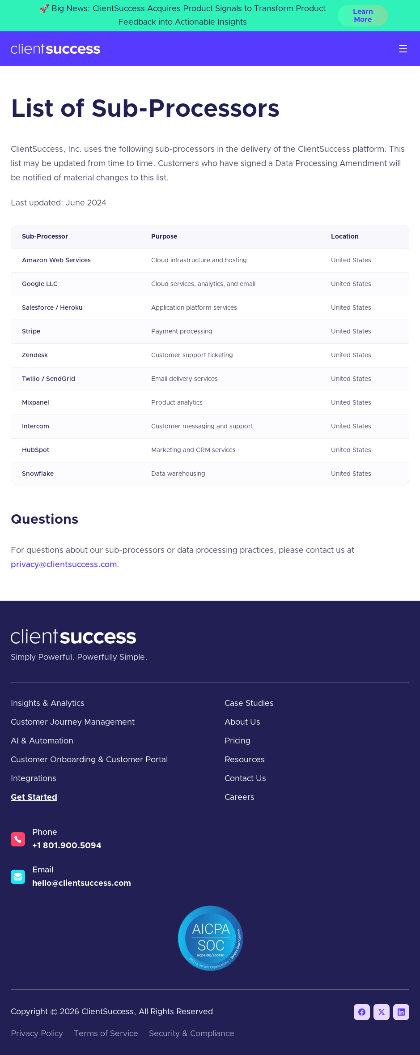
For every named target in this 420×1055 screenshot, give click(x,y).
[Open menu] (403, 49)
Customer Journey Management (73, 722)
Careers (240, 798)
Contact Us (245, 779)
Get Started (34, 798)
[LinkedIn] (401, 1012)
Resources (245, 760)
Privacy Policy (37, 1034)
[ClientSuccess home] (55, 49)
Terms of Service (106, 1034)
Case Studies (249, 704)
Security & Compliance (191, 1034)
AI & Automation (42, 741)
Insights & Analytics (48, 704)
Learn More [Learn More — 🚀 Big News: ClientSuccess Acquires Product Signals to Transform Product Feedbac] (363, 15)
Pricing (237, 741)
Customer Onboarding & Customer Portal (89, 760)
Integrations (33, 779)
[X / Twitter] (381, 1012)
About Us (242, 722)
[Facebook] (362, 1012)
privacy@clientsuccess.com (64, 565)
